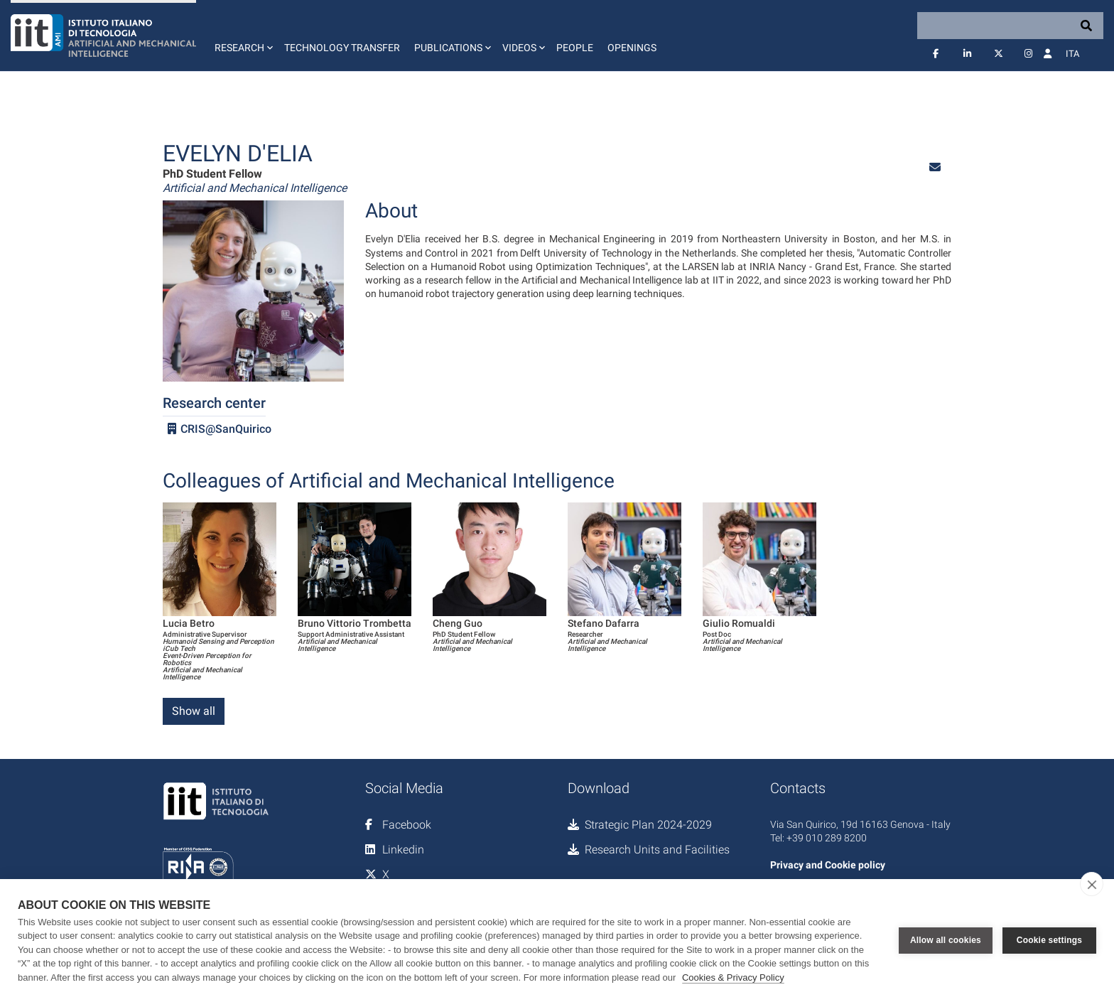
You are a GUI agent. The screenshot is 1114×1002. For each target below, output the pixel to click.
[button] (242, 35)
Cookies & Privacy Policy (733, 977)
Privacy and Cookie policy (827, 865)
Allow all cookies (945, 940)
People (574, 47)
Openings (631, 47)
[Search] (1010, 25)
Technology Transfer (342, 47)
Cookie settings (1049, 940)
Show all (193, 711)
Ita (1072, 53)
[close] (1091, 884)
